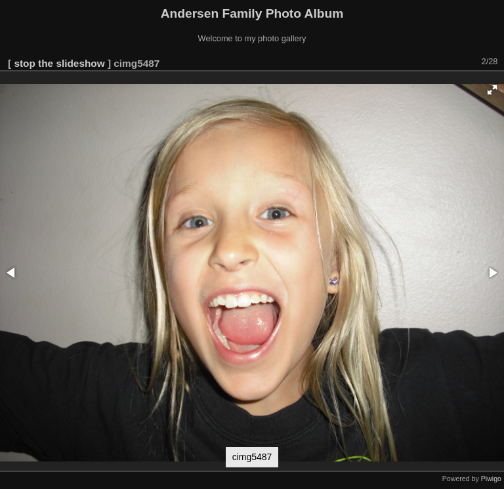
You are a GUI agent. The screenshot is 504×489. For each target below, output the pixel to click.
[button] (492, 89)
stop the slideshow (59, 63)
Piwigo (491, 478)
